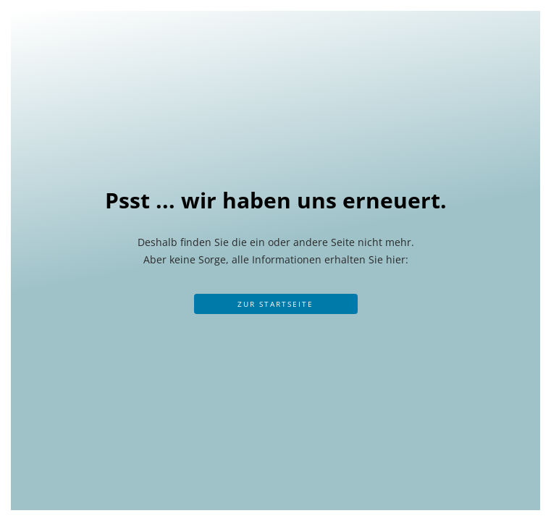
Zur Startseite (275, 304)
